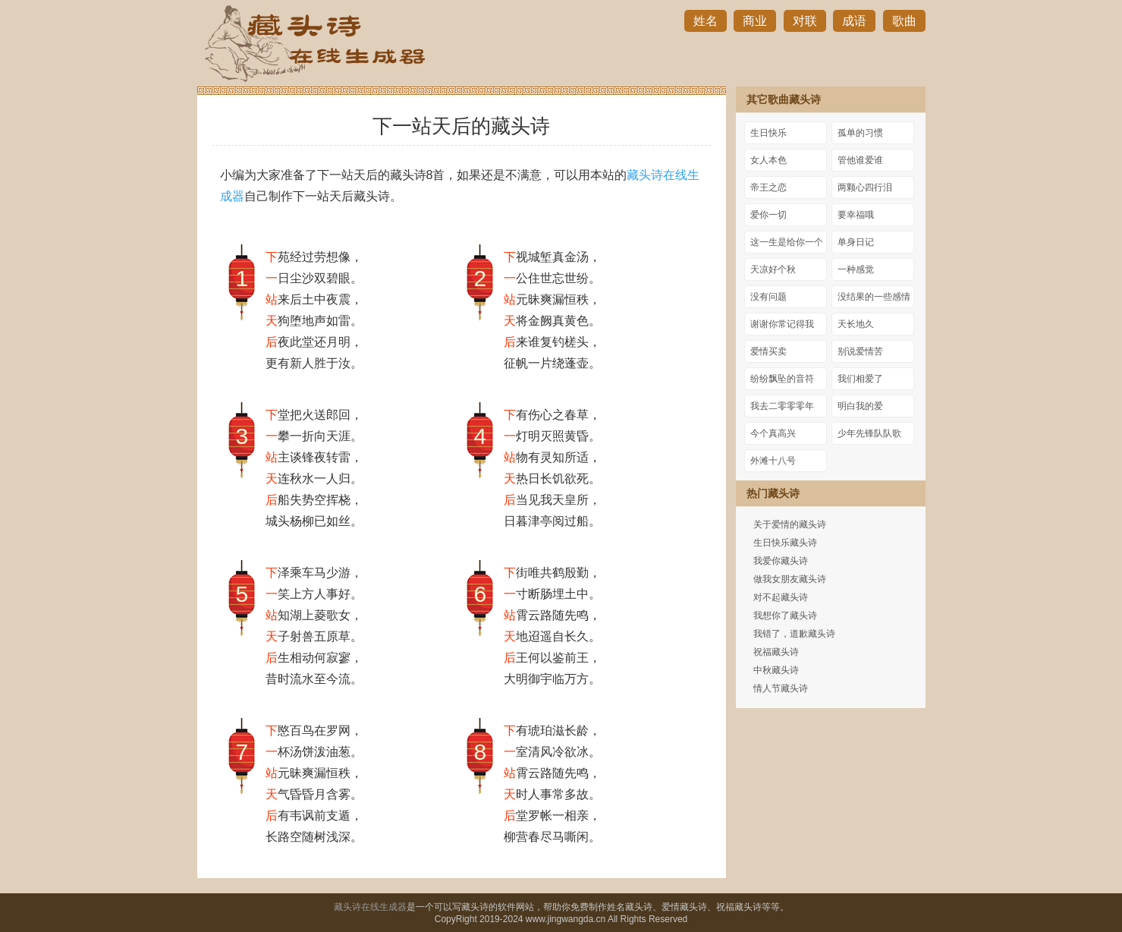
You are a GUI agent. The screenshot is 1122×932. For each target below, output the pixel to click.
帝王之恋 (768, 187)
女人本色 (768, 160)
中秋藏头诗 (776, 670)
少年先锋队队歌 (869, 433)
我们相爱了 (860, 378)
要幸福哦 (856, 214)
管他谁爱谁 (860, 160)
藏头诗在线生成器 (370, 907)
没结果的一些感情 (874, 296)
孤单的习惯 (860, 133)
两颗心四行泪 (865, 187)
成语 (854, 20)
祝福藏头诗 (776, 652)
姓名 (705, 20)
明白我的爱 (860, 406)
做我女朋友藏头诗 (789, 579)
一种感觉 (856, 269)
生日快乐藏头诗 (785, 542)
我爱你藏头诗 (780, 561)
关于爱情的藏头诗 (789, 524)
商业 (755, 20)
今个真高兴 (773, 433)
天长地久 (856, 324)
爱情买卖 (768, 351)
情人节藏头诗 (780, 688)
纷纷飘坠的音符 (782, 378)
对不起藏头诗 (780, 597)
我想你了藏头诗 (785, 615)
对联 (805, 20)
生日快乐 (768, 133)
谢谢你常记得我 (782, 324)
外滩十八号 (773, 460)
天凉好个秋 (773, 269)
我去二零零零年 (782, 406)
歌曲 (904, 20)
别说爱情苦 (860, 351)
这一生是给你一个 (786, 242)
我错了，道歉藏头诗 (794, 633)
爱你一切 (768, 214)
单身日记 (856, 242)
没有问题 (768, 296)
